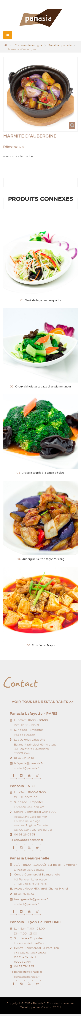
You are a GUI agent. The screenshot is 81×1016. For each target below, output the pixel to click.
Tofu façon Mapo (41, 645)
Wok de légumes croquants (40, 300)
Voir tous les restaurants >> (42, 702)
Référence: (10, 146)
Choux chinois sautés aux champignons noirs (40, 386)
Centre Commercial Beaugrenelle (37, 874)
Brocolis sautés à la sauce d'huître (40, 473)
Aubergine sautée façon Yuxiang (40, 559)
